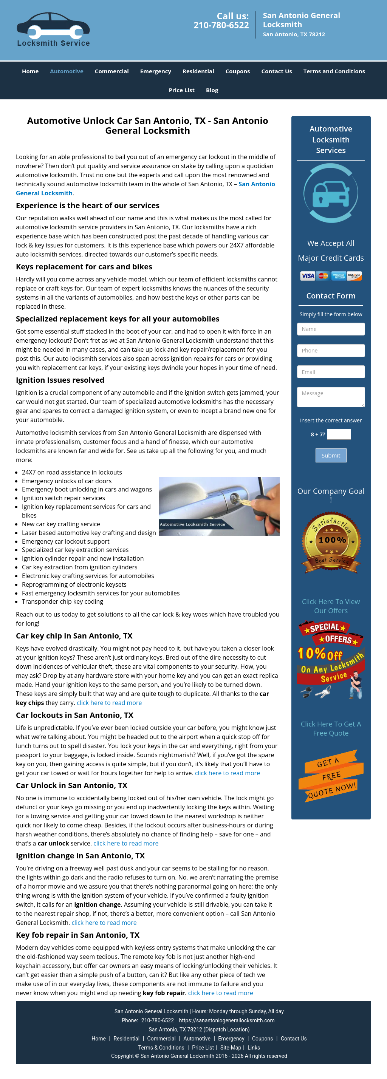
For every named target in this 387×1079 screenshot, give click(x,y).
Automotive (67, 71)
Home (30, 71)
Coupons (238, 71)
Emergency (155, 71)
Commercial (112, 71)
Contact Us (277, 71)
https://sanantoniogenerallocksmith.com (227, 1020)
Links (254, 1048)
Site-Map (230, 1048)
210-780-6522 (221, 25)
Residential (198, 71)
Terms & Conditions (161, 1048)
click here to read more (109, 703)
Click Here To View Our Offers (331, 606)
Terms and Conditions (334, 71)
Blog (212, 90)
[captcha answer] (339, 434)
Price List (182, 90)
